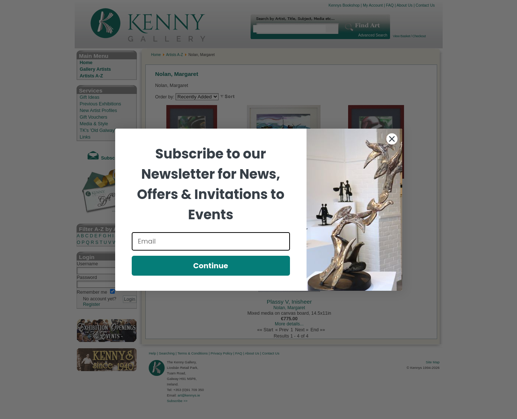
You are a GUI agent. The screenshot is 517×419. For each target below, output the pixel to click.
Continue (210, 266)
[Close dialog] (392, 139)
